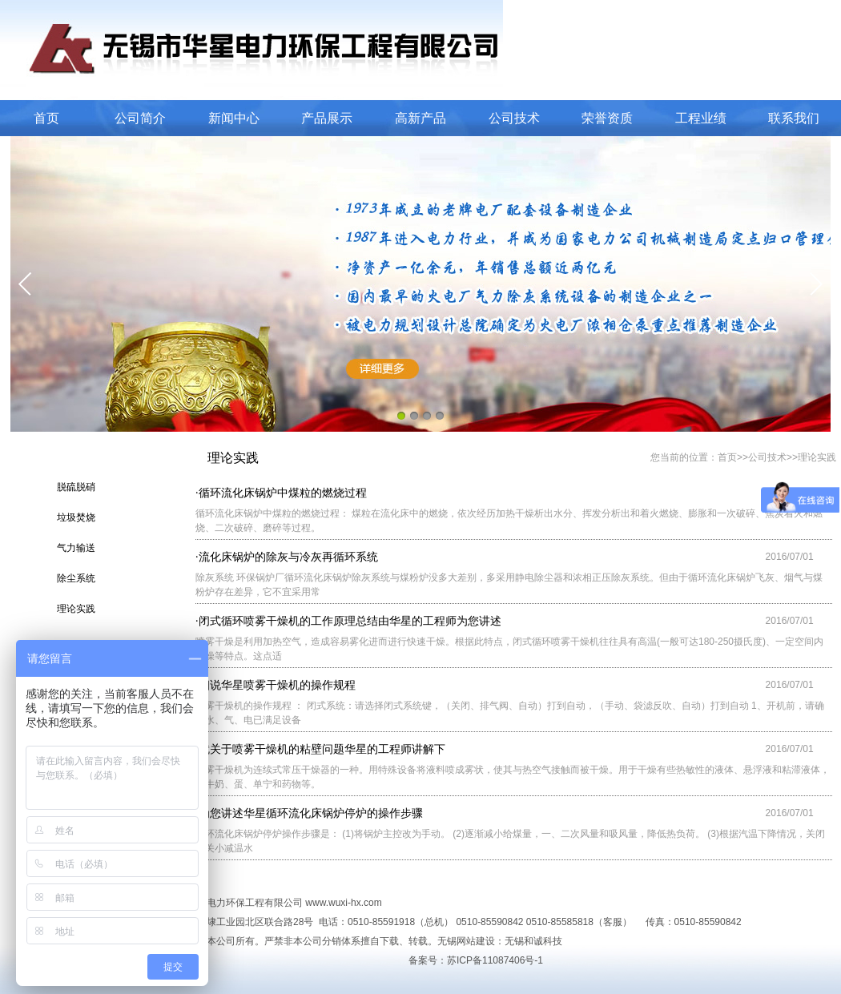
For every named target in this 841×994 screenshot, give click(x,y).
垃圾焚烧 (76, 517)
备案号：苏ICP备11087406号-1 (475, 960)
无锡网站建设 (466, 941)
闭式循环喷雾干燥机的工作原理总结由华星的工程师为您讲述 (350, 620)
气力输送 (76, 547)
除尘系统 (76, 578)
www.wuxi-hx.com (343, 902)
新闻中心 (234, 118)
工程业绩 (700, 118)
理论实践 (76, 608)
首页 (46, 118)
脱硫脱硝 (76, 487)
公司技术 (514, 118)
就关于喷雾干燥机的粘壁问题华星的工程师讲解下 (322, 748)
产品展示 (326, 118)
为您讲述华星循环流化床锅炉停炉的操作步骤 (311, 813)
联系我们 (793, 118)
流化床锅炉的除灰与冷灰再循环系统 (288, 556)
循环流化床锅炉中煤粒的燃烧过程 (283, 492)
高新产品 (420, 118)
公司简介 (140, 118)
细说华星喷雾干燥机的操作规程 (277, 684)
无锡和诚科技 (533, 941)
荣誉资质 (607, 118)
